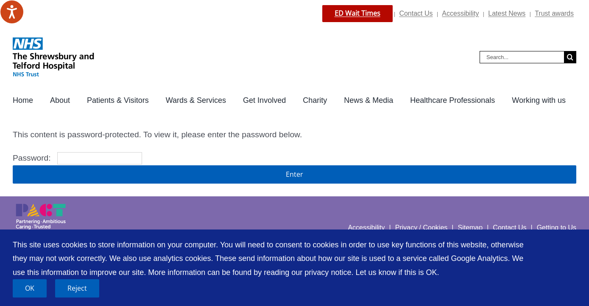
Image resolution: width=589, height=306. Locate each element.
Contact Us (416, 13)
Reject (77, 288)
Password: (77, 157)
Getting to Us (556, 227)
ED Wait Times (357, 13)
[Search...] (522, 57)
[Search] (570, 57)
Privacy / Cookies (421, 227)
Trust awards (554, 13)
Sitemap (470, 227)
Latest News (506, 13)
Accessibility (460, 13)
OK (29, 288)
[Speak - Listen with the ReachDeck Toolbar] (11, 11)
